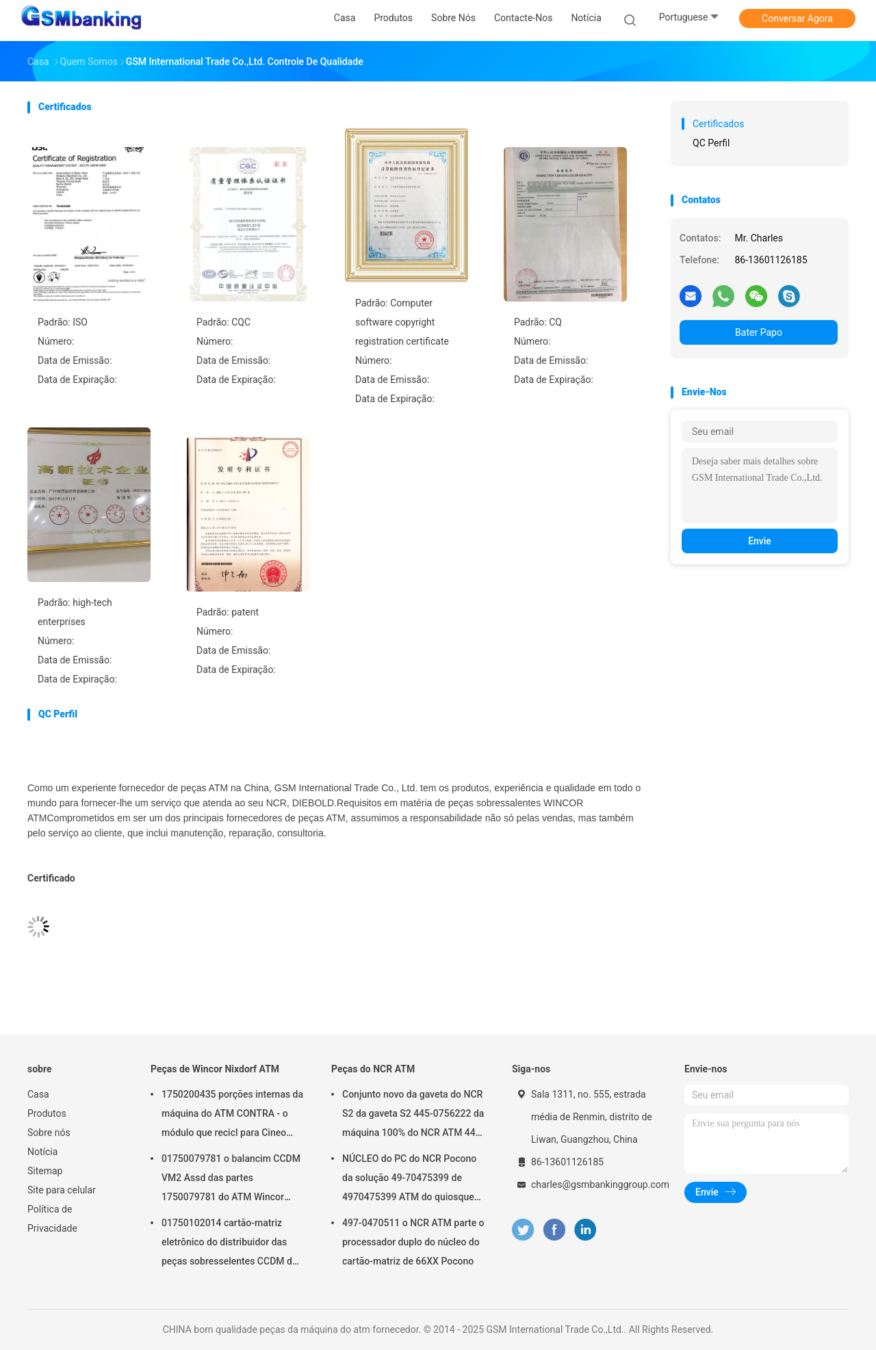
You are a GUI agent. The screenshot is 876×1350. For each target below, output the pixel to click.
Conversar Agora (797, 18)
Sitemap (44, 1170)
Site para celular (61, 1189)
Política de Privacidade (52, 1219)
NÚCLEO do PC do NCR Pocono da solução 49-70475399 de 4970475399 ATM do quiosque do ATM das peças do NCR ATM (410, 1179)
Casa (38, 1094)
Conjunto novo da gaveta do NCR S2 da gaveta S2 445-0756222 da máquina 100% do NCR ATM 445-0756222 (413, 1115)
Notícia (42, 1151)
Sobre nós (48, 1132)
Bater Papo (758, 332)
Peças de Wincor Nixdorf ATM (215, 1068)
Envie (759, 540)
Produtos (46, 1113)
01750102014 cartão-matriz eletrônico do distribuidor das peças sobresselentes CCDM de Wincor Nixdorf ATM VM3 (229, 1244)
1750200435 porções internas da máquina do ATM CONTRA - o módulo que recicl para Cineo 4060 (232, 1115)
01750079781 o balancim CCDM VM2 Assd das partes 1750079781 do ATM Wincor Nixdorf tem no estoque (231, 1179)
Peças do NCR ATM (373, 1068)
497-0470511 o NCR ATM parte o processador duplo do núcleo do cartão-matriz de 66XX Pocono (413, 1242)
